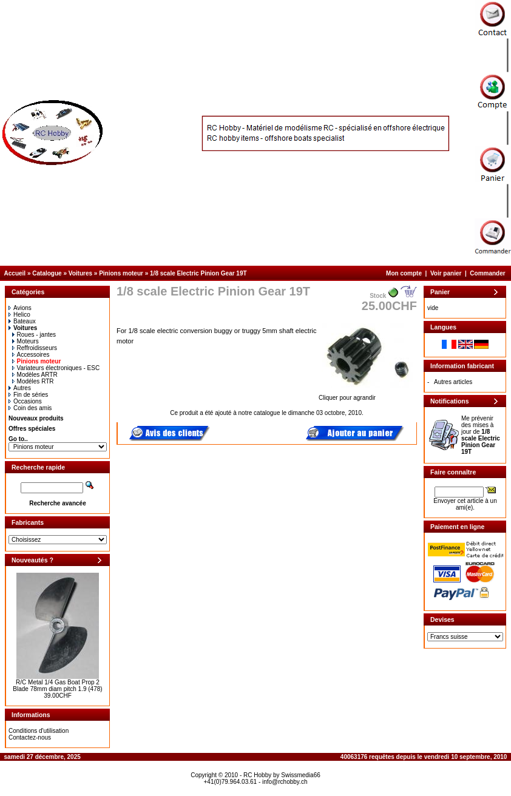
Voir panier (446, 273)
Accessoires (31, 354)
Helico (19, 314)
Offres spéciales (31, 428)
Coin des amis (30, 408)
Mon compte (404, 273)
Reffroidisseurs (35, 348)
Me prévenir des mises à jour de (480, 435)
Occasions (25, 401)
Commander (487, 273)
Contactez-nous (29, 737)
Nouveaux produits (36, 418)
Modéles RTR (33, 381)
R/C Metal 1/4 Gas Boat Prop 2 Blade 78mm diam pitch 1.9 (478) (57, 685)
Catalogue (46, 273)
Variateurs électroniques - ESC (56, 368)
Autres (19, 388)
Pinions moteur (121, 273)
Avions (20, 308)
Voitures (80, 273)
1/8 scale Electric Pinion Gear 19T (198, 273)
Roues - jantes (34, 334)
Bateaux (22, 321)
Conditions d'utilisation (38, 730)
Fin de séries (28, 394)
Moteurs (25, 341)
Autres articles (453, 382)
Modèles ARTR (35, 374)
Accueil (15, 273)
